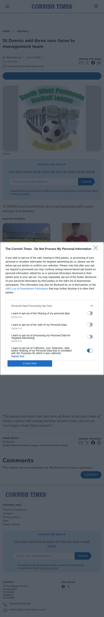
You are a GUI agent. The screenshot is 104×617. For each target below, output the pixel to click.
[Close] (96, 249)
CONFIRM (30, 363)
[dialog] (52, 308)
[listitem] (52, 306)
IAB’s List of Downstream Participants (27, 288)
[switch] (90, 313)
